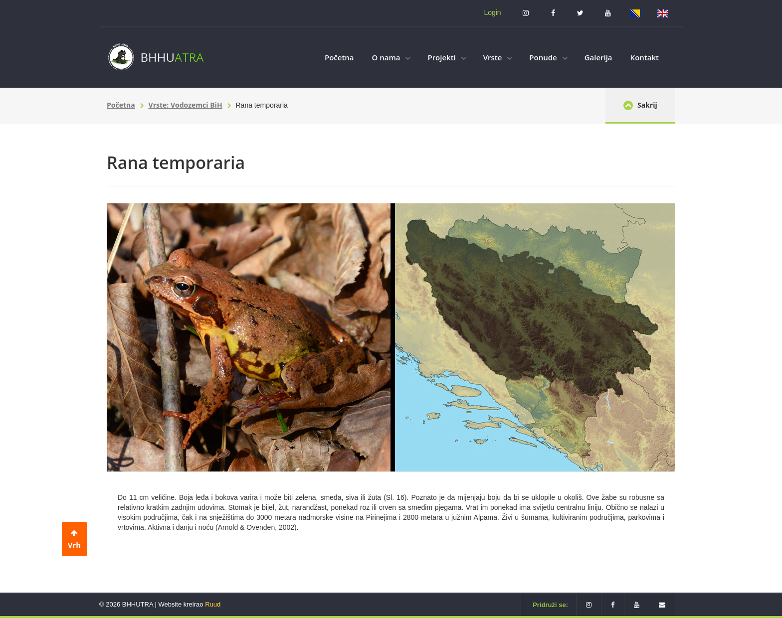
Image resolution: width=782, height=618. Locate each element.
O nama (391, 57)
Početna (339, 57)
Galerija (598, 57)
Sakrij (640, 105)
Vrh (74, 539)
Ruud (212, 604)
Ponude (548, 57)
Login (492, 12)
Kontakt (644, 57)
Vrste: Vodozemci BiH (185, 105)
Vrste (498, 57)
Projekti (446, 57)
